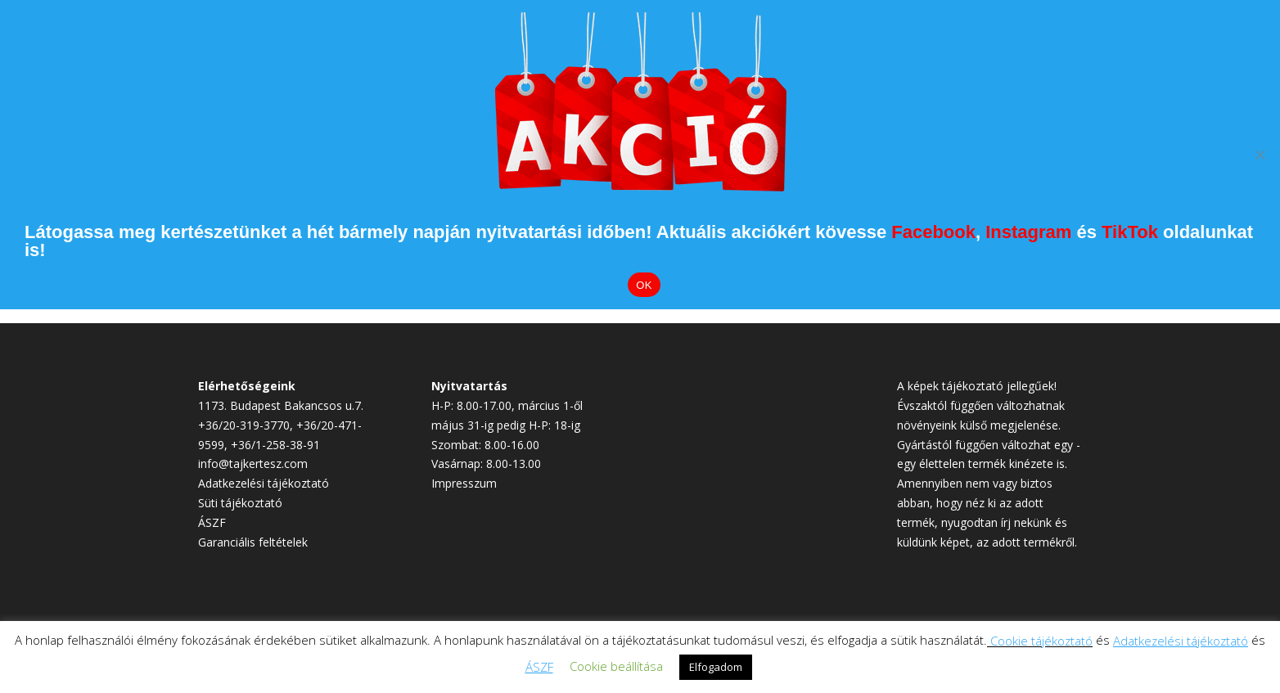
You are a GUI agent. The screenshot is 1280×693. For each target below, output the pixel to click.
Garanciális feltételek (253, 542)
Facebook (933, 232)
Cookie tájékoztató (1041, 640)
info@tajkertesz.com (253, 463)
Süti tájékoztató (240, 503)
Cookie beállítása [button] (616, 666)
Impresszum (464, 483)
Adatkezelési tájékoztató (263, 483)
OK (643, 285)
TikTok (1130, 232)
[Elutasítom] (1259, 154)
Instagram (1028, 232)
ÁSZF (212, 522)
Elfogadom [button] (715, 666)
